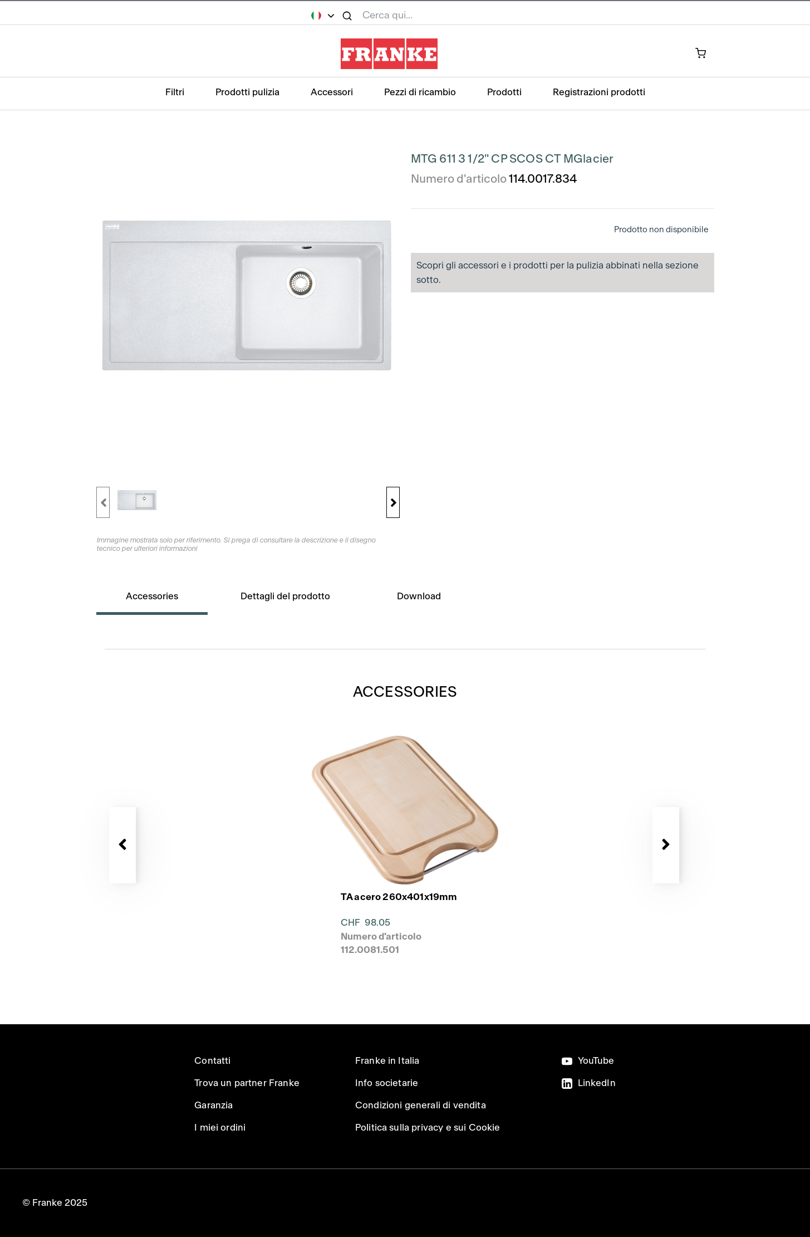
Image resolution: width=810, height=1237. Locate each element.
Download (419, 596)
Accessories (152, 596)
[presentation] (405, 808)
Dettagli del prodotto (285, 596)
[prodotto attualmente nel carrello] (707, 54)
